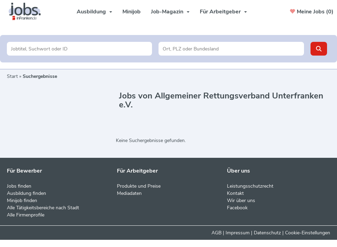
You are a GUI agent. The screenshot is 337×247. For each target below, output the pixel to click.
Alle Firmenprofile (25, 215)
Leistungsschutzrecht (250, 186)
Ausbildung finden (26, 193)
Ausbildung (94, 11)
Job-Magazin (170, 11)
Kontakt (235, 193)
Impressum (238, 233)
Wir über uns (241, 200)
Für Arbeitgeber (223, 11)
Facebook (237, 207)
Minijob (131, 11)
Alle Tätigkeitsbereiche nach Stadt (43, 207)
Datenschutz (267, 233)
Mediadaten (129, 193)
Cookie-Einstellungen (307, 233)
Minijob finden (22, 200)
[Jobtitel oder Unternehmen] (79, 49)
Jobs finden (19, 186)
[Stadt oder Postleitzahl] (231, 49)
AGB (216, 233)
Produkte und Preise (139, 186)
